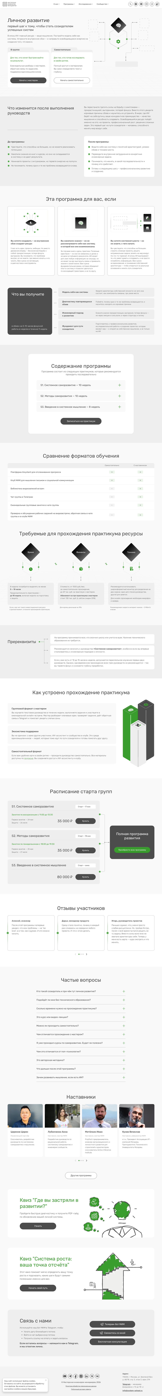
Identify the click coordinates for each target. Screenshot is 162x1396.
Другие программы (81, 1175)
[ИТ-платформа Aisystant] (130, 4)
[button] (81, 385)
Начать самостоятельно (72, 80)
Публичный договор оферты (81, 1389)
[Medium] (92, 1376)
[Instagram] (81, 1376)
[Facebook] (75, 1376)
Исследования (85, 4)
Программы (68, 4)
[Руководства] (152, 4)
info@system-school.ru (133, 1391)
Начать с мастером (28, 80)
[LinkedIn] (86, 1376)
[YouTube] (65, 1376)
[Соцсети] (141, 4)
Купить (85, 821)
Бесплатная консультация (112, 1341)
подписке (28, 758)
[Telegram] (70, 1376)
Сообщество (102, 4)
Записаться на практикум (81, 421)
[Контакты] (157, 4)
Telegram (126, 1384)
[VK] (97, 1376)
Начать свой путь (38, 1288)
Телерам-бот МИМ (112, 1324)
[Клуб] (146, 4)
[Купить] (136, 4)
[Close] (46, 1380)
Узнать (38, 1226)
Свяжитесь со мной (112, 1333)
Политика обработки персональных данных (81, 1386)
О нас (56, 4)
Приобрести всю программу (132, 850)
